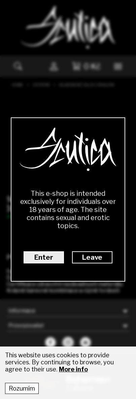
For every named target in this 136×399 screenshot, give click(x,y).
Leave (92, 257)
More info (73, 369)
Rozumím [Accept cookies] (22, 388)
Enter (43, 257)
